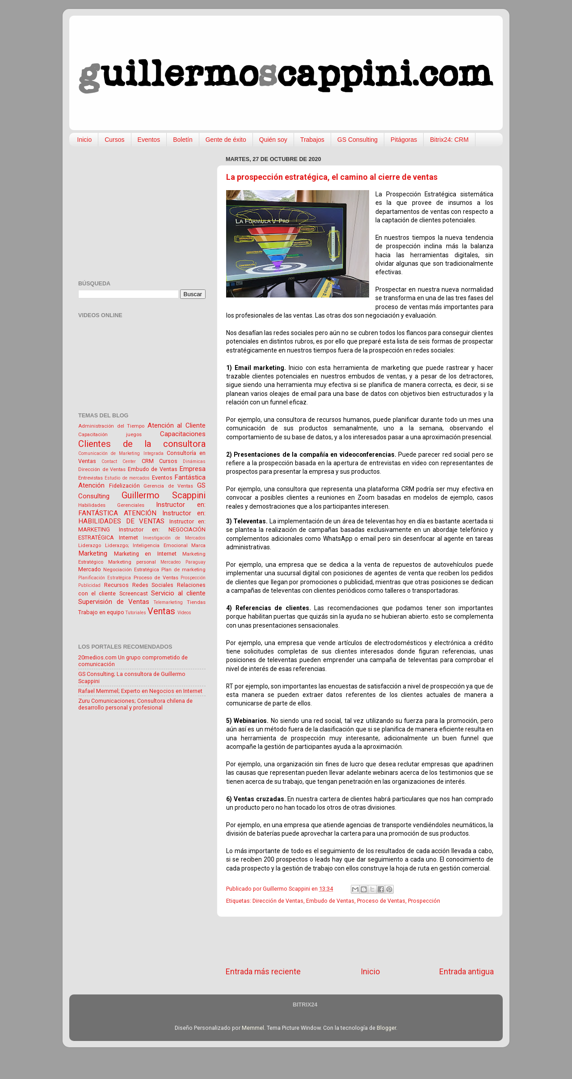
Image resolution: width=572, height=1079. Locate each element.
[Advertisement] (359, 941)
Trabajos (312, 139)
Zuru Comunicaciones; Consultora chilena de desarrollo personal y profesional (135, 704)
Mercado (89, 569)
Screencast (133, 593)
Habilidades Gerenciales (111, 505)
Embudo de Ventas (330, 900)
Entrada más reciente (263, 971)
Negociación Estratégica (131, 569)
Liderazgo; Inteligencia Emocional (146, 545)
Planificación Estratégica (104, 577)
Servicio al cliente (178, 593)
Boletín (183, 139)
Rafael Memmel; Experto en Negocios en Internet (140, 691)
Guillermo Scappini (164, 495)
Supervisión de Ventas (113, 602)
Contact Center (118, 461)
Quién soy (273, 139)
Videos (184, 612)
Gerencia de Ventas (168, 486)
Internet (128, 537)
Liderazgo (89, 545)
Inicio (84, 139)
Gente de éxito (226, 139)
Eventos (149, 139)
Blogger (386, 1027)
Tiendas (196, 602)
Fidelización (124, 485)
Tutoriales (136, 612)
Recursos (116, 585)
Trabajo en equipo (101, 612)
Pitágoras (404, 139)
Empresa (192, 469)
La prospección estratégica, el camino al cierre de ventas (331, 177)
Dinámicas (194, 461)
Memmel (253, 1027)
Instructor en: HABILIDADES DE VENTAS (142, 517)
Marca (198, 545)
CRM (148, 461)
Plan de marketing (183, 569)
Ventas (161, 611)
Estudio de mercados (127, 478)
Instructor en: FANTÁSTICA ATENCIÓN (142, 509)
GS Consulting (357, 139)
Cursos (114, 139)
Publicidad (89, 585)
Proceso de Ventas (381, 900)
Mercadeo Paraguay (183, 562)
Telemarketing (168, 602)
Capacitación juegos (110, 434)
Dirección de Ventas (277, 900)
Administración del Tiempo (111, 426)
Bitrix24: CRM (449, 139)
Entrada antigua (466, 971)
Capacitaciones (183, 434)
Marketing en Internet (145, 553)
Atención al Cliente (176, 425)
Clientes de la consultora (142, 443)
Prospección (424, 900)
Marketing (92, 553)
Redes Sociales (153, 585)
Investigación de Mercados (174, 537)
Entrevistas (90, 478)
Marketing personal (132, 562)
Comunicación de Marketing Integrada (121, 453)
